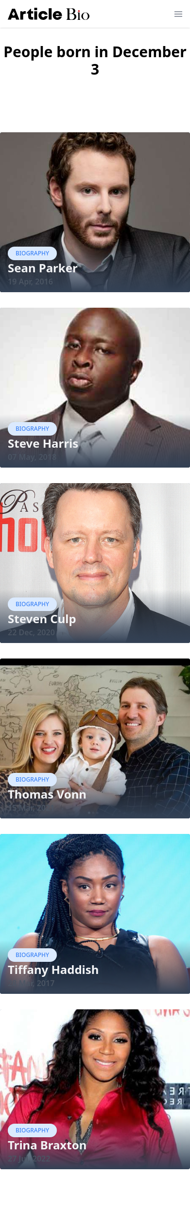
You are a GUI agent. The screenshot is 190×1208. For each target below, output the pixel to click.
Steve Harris (43, 443)
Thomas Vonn (47, 794)
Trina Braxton (47, 1145)
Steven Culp (42, 619)
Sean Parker (43, 268)
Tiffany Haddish (53, 969)
